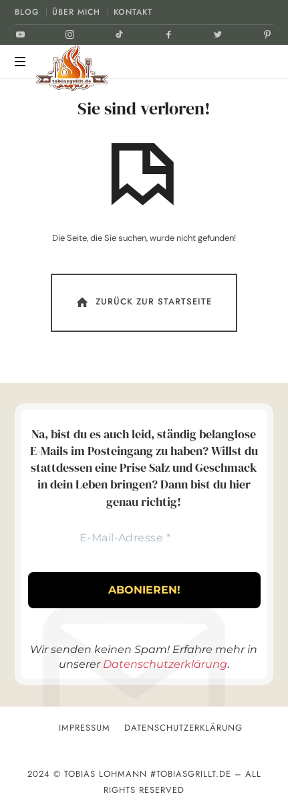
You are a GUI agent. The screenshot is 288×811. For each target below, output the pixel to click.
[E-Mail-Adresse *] (125, 538)
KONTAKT (133, 12)
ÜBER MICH (76, 12)
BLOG (27, 12)
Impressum (84, 727)
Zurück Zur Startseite (143, 302)
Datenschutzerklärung (165, 664)
